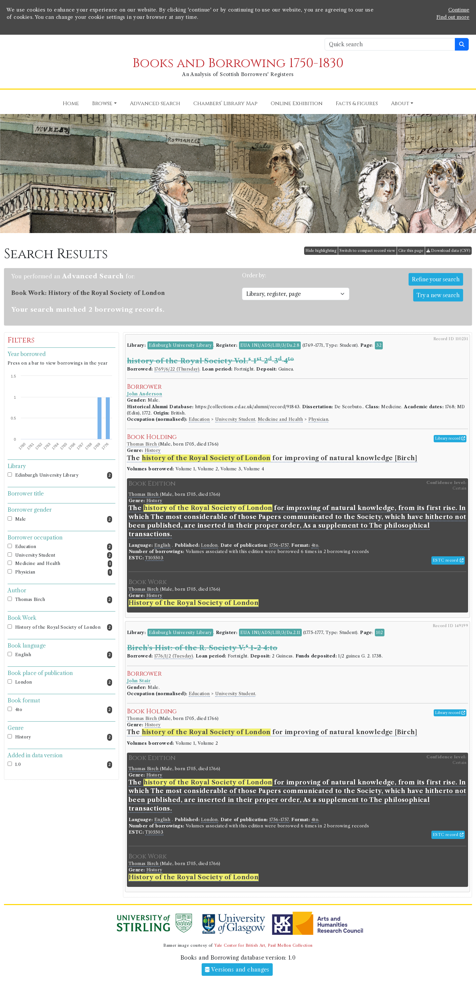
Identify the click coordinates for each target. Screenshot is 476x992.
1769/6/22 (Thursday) (176, 369)
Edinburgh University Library (63, 475)
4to (63, 709)
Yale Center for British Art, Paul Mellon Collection (263, 945)
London (63, 682)
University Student (63, 555)
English (63, 655)
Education (63, 546)
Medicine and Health (63, 563)
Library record (450, 438)
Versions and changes (237, 969)
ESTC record (448, 560)
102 (379, 632)
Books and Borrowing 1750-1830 (238, 63)
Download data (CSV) (448, 250)
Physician (63, 572)
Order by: (254, 275)
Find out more (452, 17)
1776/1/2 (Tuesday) (173, 656)
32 (378, 345)
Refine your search (436, 279)
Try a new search (438, 295)
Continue (458, 10)
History (63, 737)
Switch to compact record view (367, 250)
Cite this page (410, 250)
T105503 (154, 557)
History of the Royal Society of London (63, 627)
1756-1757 (279, 545)
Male (63, 519)
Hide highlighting (321, 250)
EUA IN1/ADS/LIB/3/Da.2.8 (270, 345)
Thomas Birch (63, 599)
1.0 (63, 764)
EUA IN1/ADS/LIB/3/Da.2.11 (270, 632)
